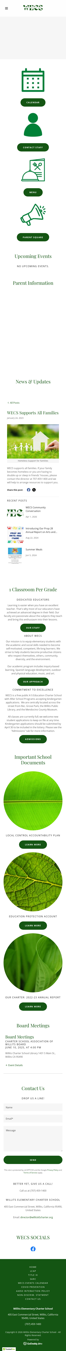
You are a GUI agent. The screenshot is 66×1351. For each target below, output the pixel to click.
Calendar (33, 102)
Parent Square (33, 237)
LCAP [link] (33, 1271)
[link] (33, 8)
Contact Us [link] (33, 1299)
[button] (8, 8)
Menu (33, 192)
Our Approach (33, 681)
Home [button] (33, 1267)
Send (33, 1160)
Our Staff (33, 627)
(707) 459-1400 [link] (33, 1324)
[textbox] (33, 1107)
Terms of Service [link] (30, 1172)
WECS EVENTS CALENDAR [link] (33, 1283)
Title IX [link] (33, 1275)
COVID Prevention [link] (33, 1287)
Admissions (33, 739)
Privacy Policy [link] (52, 1170)
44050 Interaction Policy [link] (33, 1291)
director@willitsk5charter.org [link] (36, 1217)
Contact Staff (33, 147)
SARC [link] (33, 1279)
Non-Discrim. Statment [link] (33, 1295)
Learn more (33, 844)
